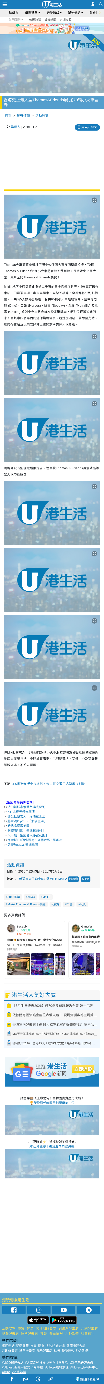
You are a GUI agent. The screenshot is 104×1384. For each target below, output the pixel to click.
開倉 (30, 1328)
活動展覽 (42, 116)
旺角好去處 (29, 1334)
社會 (43, 1334)
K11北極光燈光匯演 (21, 811)
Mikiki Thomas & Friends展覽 (26, 904)
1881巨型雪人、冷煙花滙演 (26, 816)
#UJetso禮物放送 (56, 1367)
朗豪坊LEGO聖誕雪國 (22, 844)
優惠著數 (31, 13)
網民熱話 (8, 1345)
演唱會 (13, 13)
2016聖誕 (13, 897)
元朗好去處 (89, 1328)
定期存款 (66, 19)
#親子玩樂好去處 (81, 1362)
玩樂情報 (53, 13)
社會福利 (87, 1334)
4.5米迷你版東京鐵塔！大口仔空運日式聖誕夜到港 (48, 784)
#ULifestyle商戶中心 (84, 1367)
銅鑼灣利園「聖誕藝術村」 (26, 830)
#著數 (6, 1372)
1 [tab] (45, 33)
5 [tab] (61, 33)
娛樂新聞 (50, 19)
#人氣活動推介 (35, 1362)
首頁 (8, 116)
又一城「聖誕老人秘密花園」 (27, 835)
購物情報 (74, 13)
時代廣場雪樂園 (18, 826)
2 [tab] (49, 33)
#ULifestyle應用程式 (16, 1367)
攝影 (70, 904)
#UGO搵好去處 (12, 1362)
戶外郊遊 (72, 1334)
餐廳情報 (56, 1334)
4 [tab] (57, 33)
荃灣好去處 (10, 1334)
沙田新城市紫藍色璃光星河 (26, 807)
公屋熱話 (35, 19)
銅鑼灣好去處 (69, 1328)
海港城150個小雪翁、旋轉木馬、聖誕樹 (35, 840)
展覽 (56, 904)
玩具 (83, 904)
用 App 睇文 (89, 127)
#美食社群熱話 (57, 1362)
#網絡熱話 (19, 1372)
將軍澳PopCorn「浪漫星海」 (27, 821)
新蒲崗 (73, 879)
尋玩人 (15, 127)
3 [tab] (53, 33)
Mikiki (85, 879)
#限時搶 (37, 1367)
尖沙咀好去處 (46, 1328)
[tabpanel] (52, 28)
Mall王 (46, 897)
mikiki (31, 897)
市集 (21, 1328)
